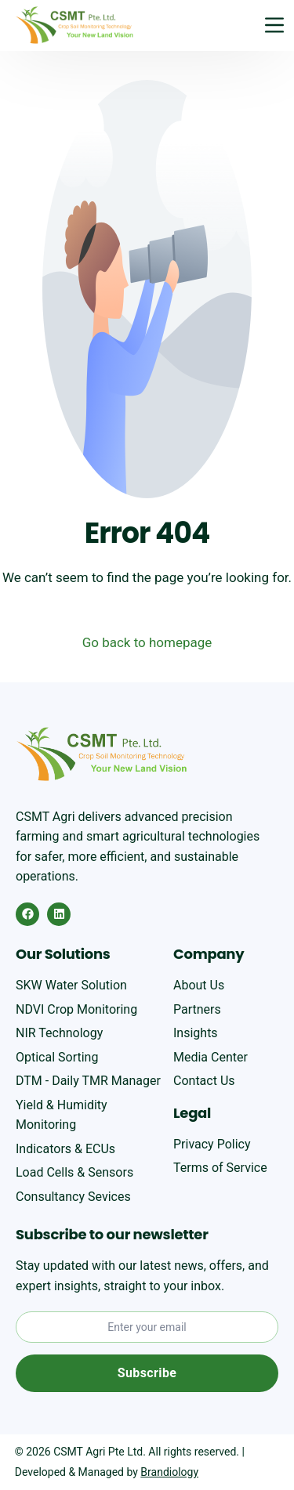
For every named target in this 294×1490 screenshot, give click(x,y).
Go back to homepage (147, 642)
